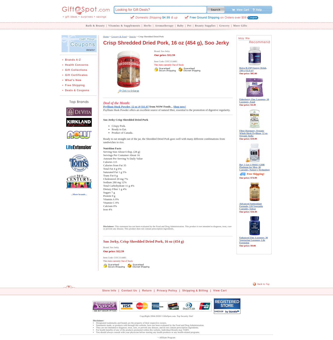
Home (106, 36)
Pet (189, 25)
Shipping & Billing (195, 290)
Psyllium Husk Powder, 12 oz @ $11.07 (126, 106)
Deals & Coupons (77, 90)
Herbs (147, 25)
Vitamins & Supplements (124, 25)
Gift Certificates (76, 75)
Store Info (109, 290)
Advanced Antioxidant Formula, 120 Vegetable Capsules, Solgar (251, 206)
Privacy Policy (167, 290)
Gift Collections (76, 70)
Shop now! (179, 106)
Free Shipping (75, 85)
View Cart (220, 290)
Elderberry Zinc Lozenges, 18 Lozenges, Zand (254, 100)
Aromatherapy (164, 25)
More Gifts (240, 25)
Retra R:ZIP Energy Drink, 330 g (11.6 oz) (253, 69)
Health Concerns (76, 64)
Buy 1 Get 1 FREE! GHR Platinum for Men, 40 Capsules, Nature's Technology (254, 167)
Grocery (224, 25)
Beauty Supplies (205, 25)
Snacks (132, 36)
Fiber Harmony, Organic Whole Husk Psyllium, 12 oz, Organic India (253, 133)
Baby (180, 25)
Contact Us (129, 290)
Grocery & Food (119, 36)
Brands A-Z (73, 59)
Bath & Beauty (95, 25)
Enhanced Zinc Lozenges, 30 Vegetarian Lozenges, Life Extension (253, 240)
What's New (73, 80)
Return (147, 290)
